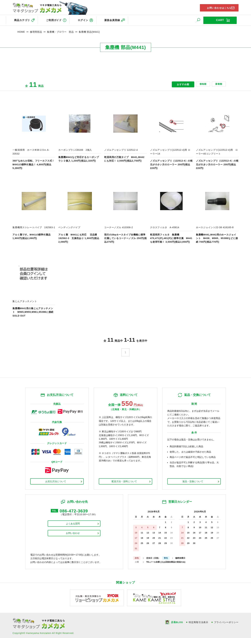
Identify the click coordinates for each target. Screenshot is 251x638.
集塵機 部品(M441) (89, 30)
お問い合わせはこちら (216, 7)
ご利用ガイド (56, 19)
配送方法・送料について (124, 480)
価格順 (198, 83)
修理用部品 (36, 30)
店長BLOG (177, 620)
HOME (21, 30)
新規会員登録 (120, 19)
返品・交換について (192, 480)
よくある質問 (73, 523)
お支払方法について (55, 480)
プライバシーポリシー (226, 620)
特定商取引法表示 (198, 620)
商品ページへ (33, 135)
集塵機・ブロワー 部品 (60, 30)
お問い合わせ (73, 532)
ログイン (88, 19)
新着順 (217, 83)
